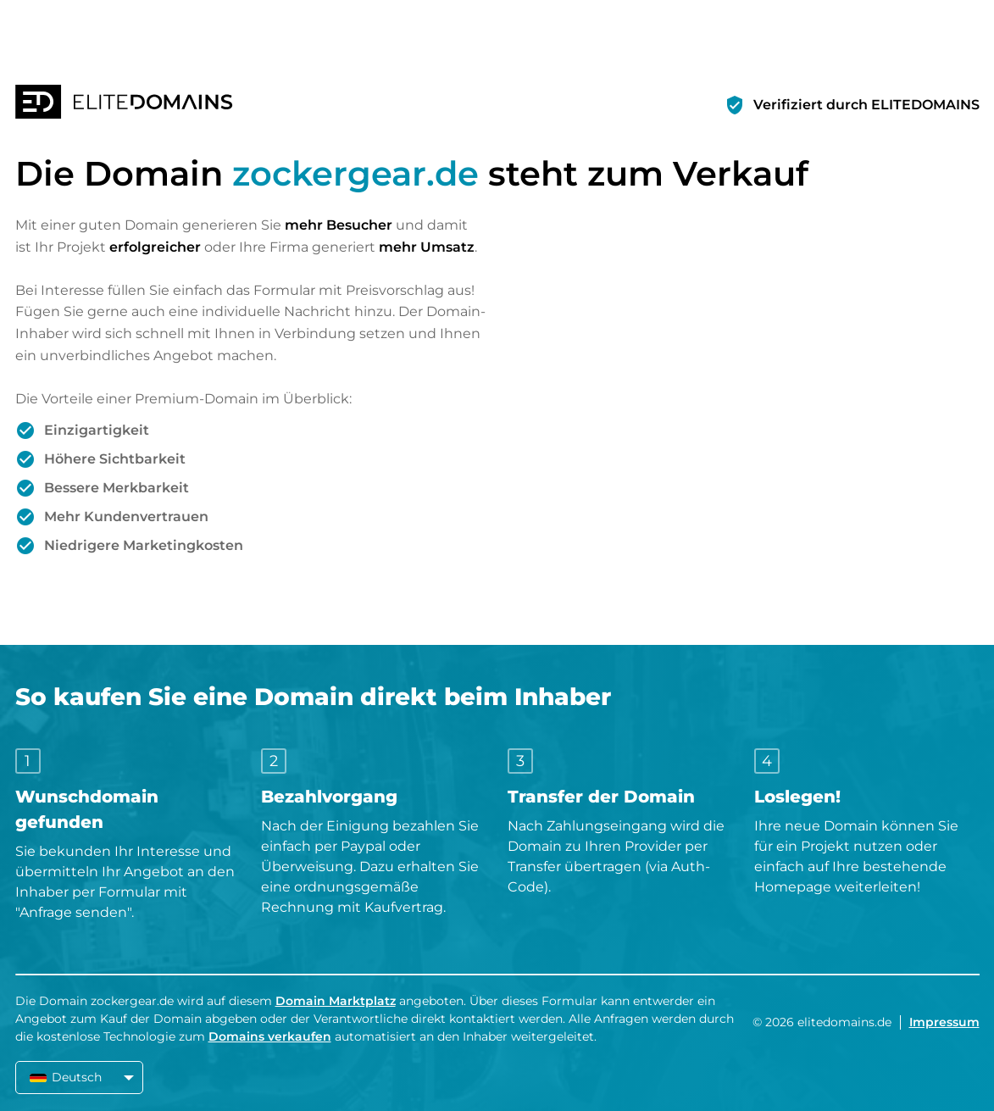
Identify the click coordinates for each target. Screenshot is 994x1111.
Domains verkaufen (269, 1036)
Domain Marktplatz (335, 1000)
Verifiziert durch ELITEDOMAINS (866, 105)
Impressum (944, 1022)
